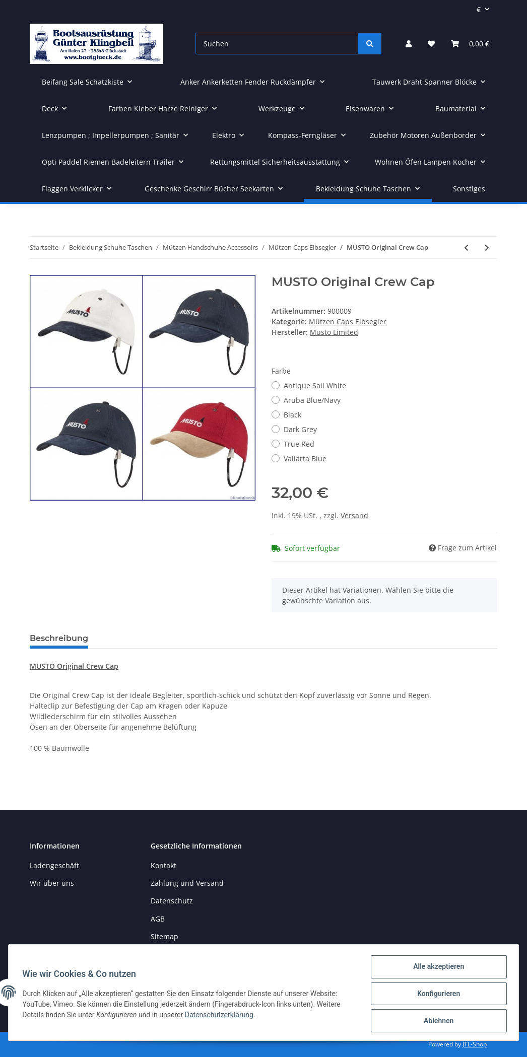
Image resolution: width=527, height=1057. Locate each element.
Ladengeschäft (54, 865)
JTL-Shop (475, 1044)
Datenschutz (172, 900)
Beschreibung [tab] (59, 638)
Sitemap (164, 936)
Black (292, 414)
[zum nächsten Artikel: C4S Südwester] (487, 247)
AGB (158, 919)
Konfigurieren (436, 995)
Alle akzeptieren (436, 969)
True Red (299, 444)
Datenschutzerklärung (221, 1016)
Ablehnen (436, 1021)
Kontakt (163, 865)
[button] (409, 43)
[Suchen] (277, 43)
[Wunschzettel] (431, 43)
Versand (354, 515)
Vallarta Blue (305, 458)
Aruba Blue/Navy (312, 400)
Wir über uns (52, 883)
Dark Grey (300, 429)
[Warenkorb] (470, 43)
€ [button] (479, 9)
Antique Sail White (315, 385)
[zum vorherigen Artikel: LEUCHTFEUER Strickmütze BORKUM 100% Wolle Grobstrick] (466, 247)
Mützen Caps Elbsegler (347, 321)
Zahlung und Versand (187, 883)
